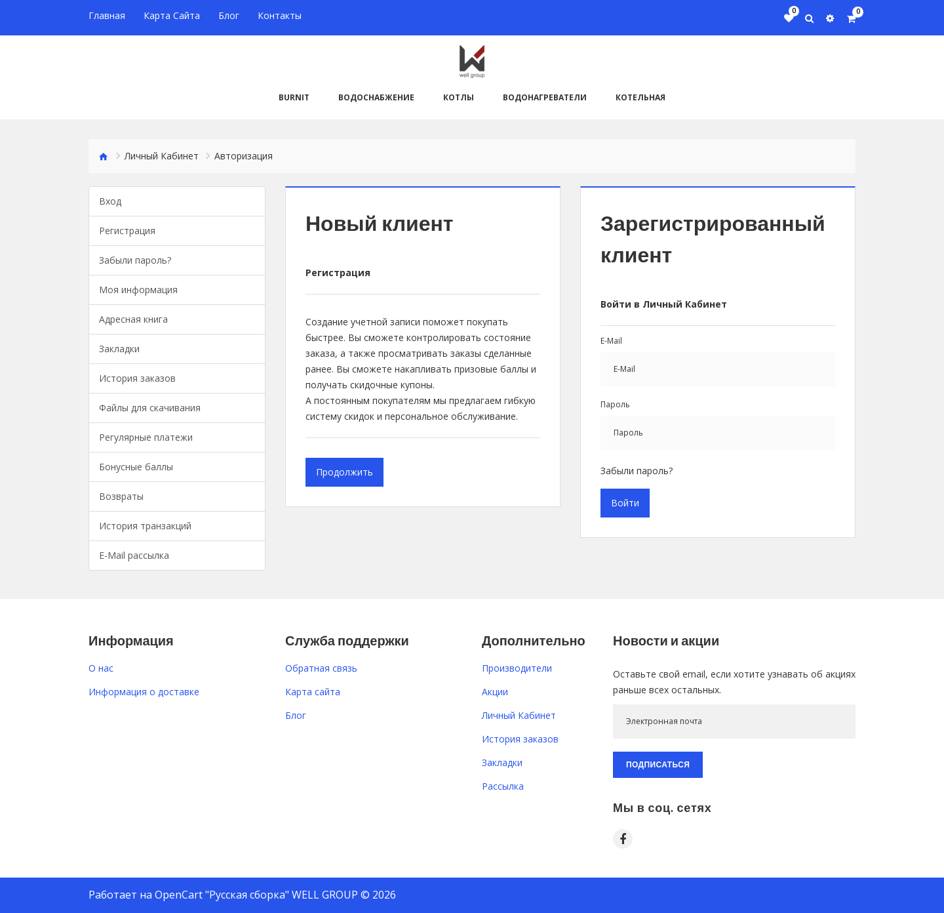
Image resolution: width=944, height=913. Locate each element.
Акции (495, 691)
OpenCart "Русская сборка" (222, 894)
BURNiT (294, 96)
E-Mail (611, 340)
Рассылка (503, 785)
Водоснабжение (376, 96)
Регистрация (127, 230)
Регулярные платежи (146, 436)
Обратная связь (321, 667)
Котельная (640, 96)
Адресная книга (133, 318)
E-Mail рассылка (134, 554)
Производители (517, 667)
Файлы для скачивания (150, 407)
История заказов (137, 377)
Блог (295, 714)
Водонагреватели (545, 96)
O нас (100, 667)
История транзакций (145, 525)
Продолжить (344, 471)
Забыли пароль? (135, 259)
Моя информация (138, 289)
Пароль (615, 403)
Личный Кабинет (162, 155)
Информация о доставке (143, 691)
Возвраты (121, 495)
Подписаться (658, 764)
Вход (110, 200)
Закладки (119, 348)
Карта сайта (312, 691)
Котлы (458, 96)
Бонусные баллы (136, 466)
